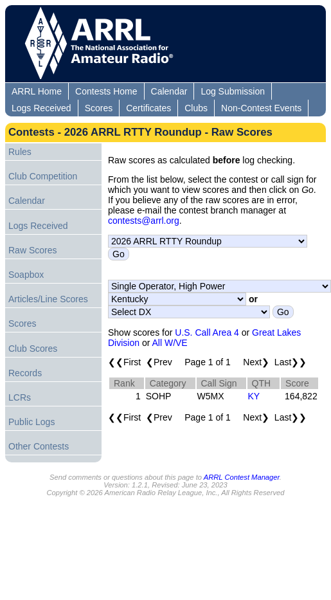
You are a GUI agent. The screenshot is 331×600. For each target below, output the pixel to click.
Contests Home (106, 91)
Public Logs (31, 422)
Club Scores (32, 348)
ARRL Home (37, 91)
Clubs (196, 108)
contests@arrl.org (143, 220)
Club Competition (42, 176)
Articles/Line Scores (48, 299)
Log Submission (233, 91)
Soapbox (26, 274)
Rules (19, 152)
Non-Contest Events (261, 108)
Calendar (169, 91)
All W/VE (169, 343)
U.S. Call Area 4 (207, 332)
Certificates (148, 108)
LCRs (19, 397)
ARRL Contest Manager (242, 477)
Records (25, 373)
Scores (99, 108)
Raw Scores (32, 250)
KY (254, 396)
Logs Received (41, 108)
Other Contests (38, 446)
